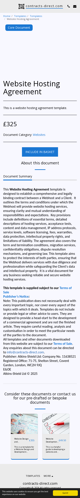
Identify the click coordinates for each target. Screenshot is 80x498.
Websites (39, 135)
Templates (20, 16)
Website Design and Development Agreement (21, 440)
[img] (24, 424)
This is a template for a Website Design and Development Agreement (24, 451)
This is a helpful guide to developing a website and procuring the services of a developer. (55, 453)
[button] (4, 6)
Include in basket (40, 152)
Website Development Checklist (52, 440)
